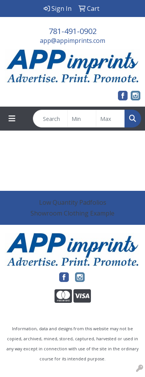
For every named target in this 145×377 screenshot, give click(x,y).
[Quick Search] (50, 118)
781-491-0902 (73, 31)
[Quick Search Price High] (110, 118)
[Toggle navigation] (12, 118)
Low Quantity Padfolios (72, 202)
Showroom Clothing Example (72, 213)
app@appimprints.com (72, 40)
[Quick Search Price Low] (81, 118)
